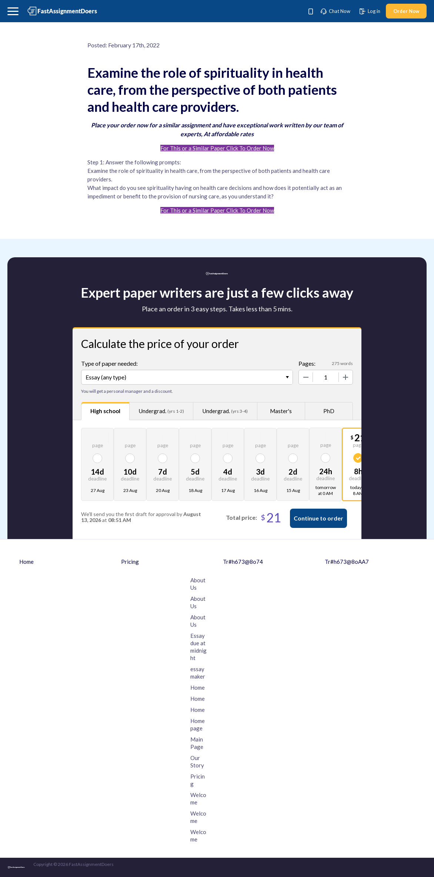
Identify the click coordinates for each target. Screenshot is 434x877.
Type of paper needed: (109, 363)
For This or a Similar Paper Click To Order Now (217, 148)
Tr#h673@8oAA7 (347, 561)
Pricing (130, 561)
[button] (13, 11)
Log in (370, 11)
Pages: (307, 363)
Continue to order (318, 518)
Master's (281, 411)
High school (105, 411)
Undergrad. (161, 411)
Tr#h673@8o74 (243, 561)
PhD (328, 411)
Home (26, 561)
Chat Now (335, 11)
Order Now (406, 11)
